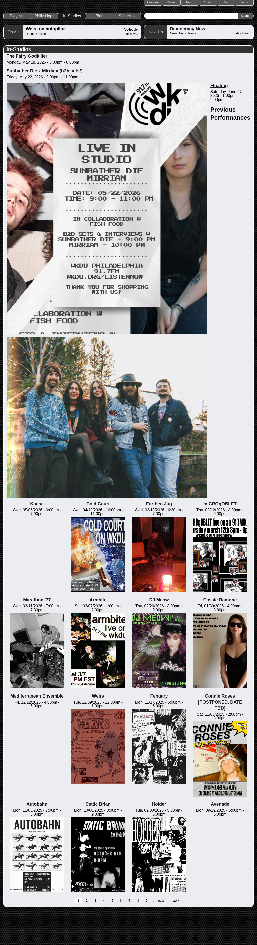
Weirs (98, 730)
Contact (208, 2)
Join (226, 2)
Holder (159, 838)
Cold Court (98, 538)
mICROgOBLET (220, 538)
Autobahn (36, 838)
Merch (189, 2)
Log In (244, 2)
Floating (219, 120)
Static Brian (97, 838)
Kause (37, 538)
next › (162, 934)
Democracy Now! (188, 63)
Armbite (97, 634)
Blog (100, 50)
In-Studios (72, 50)
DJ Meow (159, 634)
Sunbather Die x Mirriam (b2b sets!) (45, 105)
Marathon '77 (37, 634)
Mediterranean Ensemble (37, 730)
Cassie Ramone (220, 634)
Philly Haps (44, 50)
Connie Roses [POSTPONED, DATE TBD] (220, 736)
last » (176, 934)
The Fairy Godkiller (27, 90)
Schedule (127, 50)
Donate (171, 2)
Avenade (220, 838)
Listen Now (153, 2)
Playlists (17, 50)
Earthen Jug (159, 538)
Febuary (159, 730)
